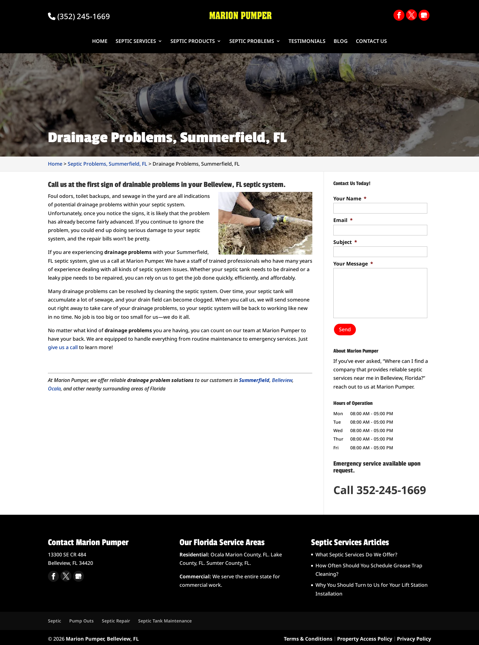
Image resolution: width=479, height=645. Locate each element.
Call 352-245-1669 (379, 487)
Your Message (353, 264)
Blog (341, 41)
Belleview (282, 380)
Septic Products (192, 41)
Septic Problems (251, 41)
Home (99, 41)
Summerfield (254, 380)
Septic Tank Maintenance (165, 618)
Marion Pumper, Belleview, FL (102, 635)
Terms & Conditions (308, 635)
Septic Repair (116, 618)
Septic (54, 618)
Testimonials (307, 41)
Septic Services (136, 41)
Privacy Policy (414, 635)
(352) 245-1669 (79, 16)
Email (343, 220)
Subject (345, 242)
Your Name (350, 198)
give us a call (63, 347)
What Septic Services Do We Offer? (356, 551)
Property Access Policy (364, 635)
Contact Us (371, 41)
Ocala (54, 388)
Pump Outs (81, 618)
